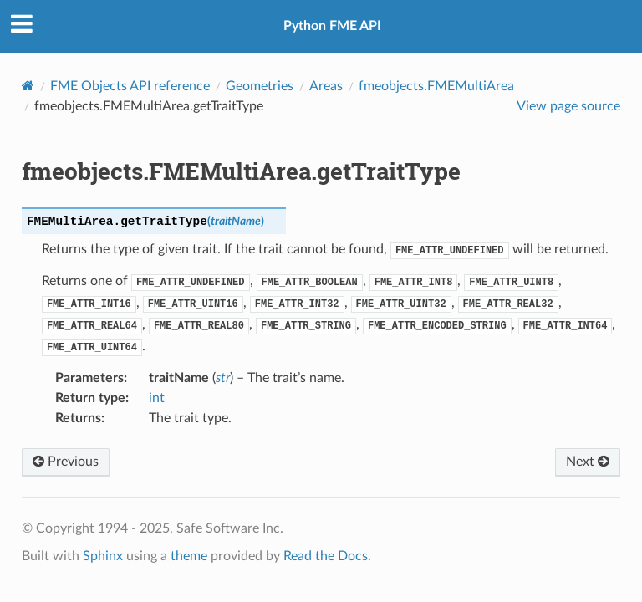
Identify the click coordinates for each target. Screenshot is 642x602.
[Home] (28, 86)
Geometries (259, 86)
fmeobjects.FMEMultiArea (436, 86)
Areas (326, 86)
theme (189, 556)
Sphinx (103, 556)
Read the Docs (325, 556)
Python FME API (332, 26)
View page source (568, 106)
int (157, 398)
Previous (66, 461)
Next (587, 461)
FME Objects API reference (130, 86)
